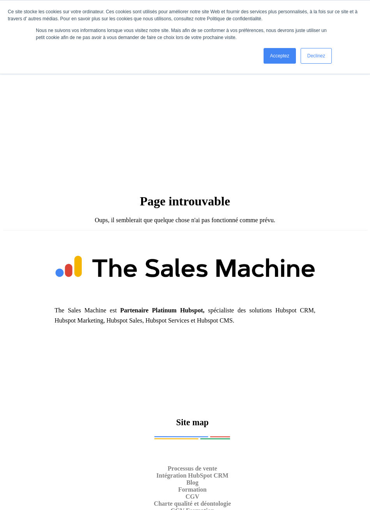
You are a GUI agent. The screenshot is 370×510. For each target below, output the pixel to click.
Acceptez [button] (279, 56)
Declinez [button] (316, 56)
